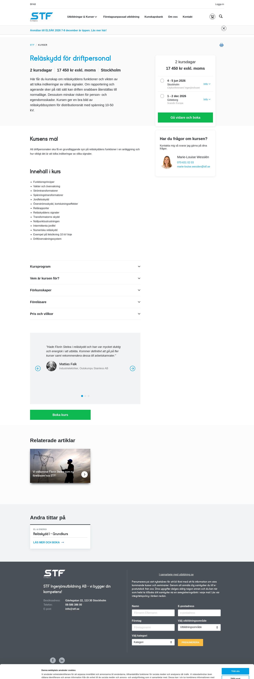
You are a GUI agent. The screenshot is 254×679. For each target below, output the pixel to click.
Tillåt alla (235, 657)
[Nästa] (132, 368)
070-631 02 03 (185, 162)
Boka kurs (60, 415)
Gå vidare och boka (185, 117)
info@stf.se (72, 609)
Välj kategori (139, 635)
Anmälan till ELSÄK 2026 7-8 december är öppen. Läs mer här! (68, 30)
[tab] (82, 396)
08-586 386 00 (73, 604)
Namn (135, 606)
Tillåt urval (235, 664)
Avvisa (236, 672)
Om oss (173, 16)
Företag (136, 621)
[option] (85, 356)
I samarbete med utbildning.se (176, 574)
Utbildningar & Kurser (80, 16)
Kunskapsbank (154, 16)
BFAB (33, 4)
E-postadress (186, 606)
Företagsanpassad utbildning (121, 16)
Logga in (219, 4)
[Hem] (41, 16)
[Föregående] (38, 368)
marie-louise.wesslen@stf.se (193, 166)
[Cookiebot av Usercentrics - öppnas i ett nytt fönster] (21, 673)
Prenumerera (190, 642)
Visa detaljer (151, 673)
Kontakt (187, 16)
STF (32, 45)
